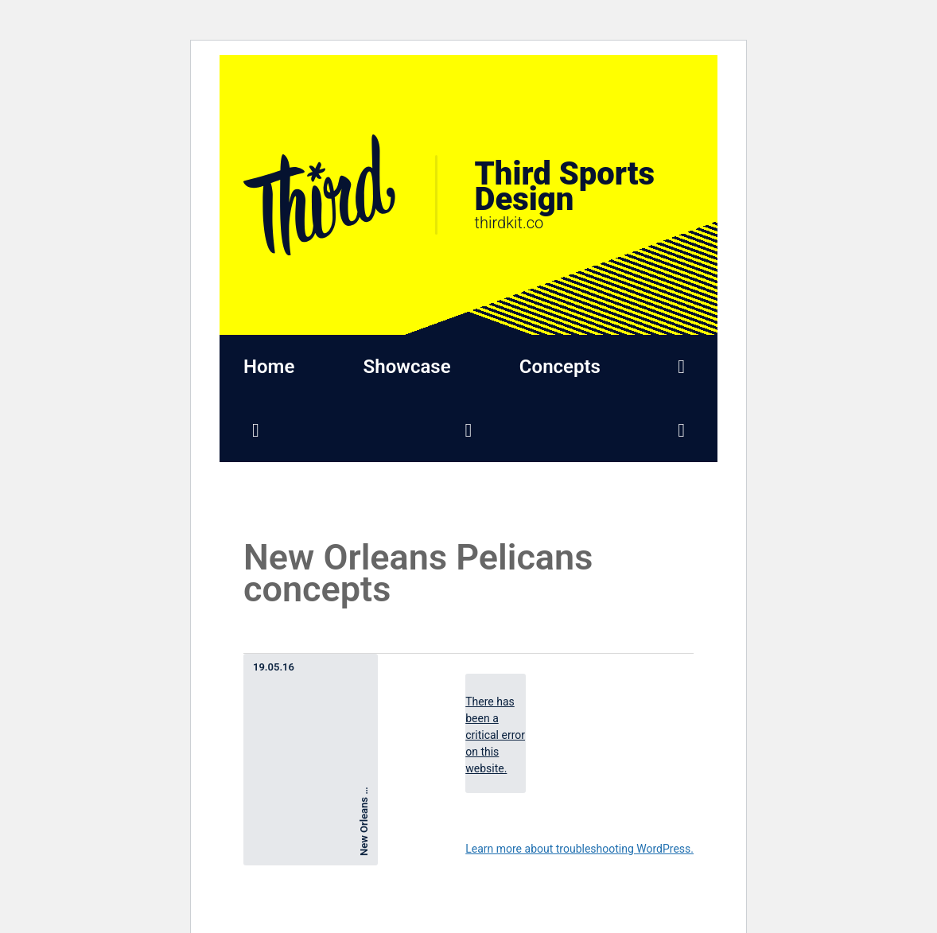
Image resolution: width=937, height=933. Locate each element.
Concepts (560, 367)
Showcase (407, 367)
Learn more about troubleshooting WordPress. (579, 848)
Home (268, 367)
